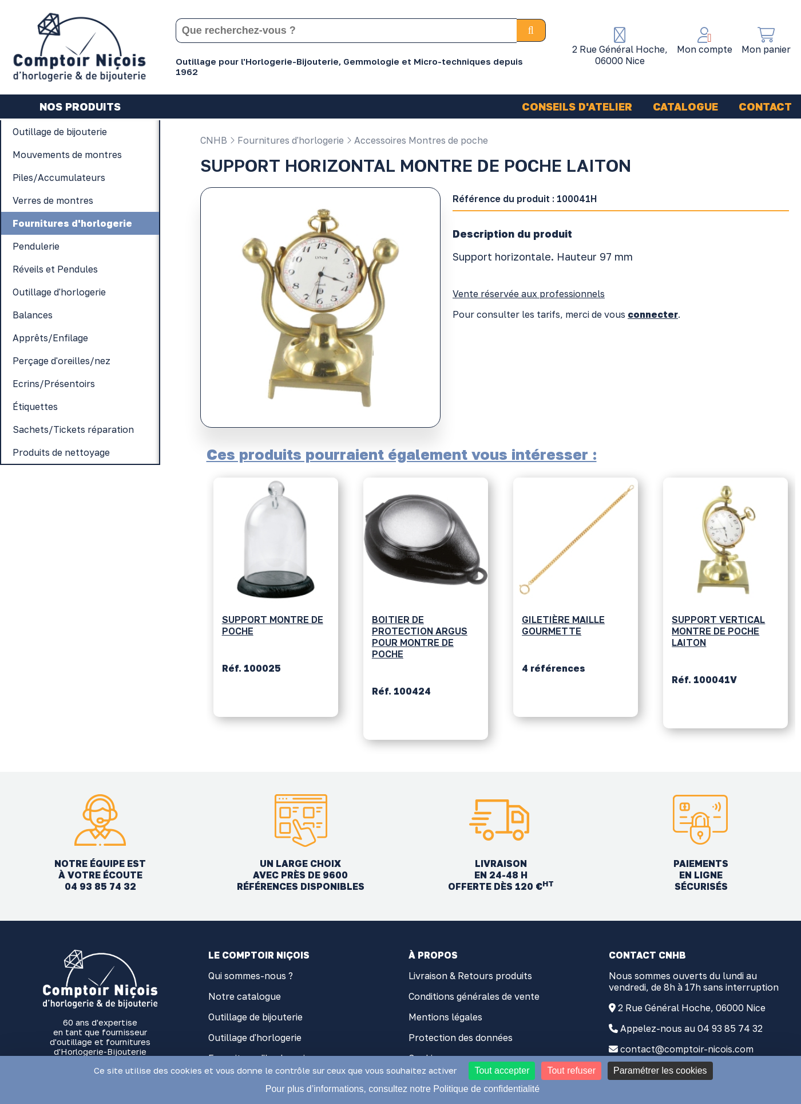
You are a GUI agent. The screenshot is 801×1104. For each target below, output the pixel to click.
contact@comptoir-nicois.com (687, 1049)
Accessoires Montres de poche (417, 140)
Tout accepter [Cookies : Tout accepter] (501, 1070)
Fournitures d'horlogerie (286, 140)
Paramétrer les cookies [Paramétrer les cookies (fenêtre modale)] (660, 1070)
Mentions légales (445, 1017)
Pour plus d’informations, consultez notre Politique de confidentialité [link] (402, 1089)
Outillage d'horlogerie (255, 1037)
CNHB (213, 140)
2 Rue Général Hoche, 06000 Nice (692, 1008)
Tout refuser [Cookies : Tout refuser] (571, 1070)
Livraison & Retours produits (470, 975)
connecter (653, 314)
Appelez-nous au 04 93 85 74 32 (691, 1028)
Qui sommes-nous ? (250, 975)
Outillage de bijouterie (255, 1017)
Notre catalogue (244, 996)
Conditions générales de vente (474, 996)
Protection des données (461, 1037)
